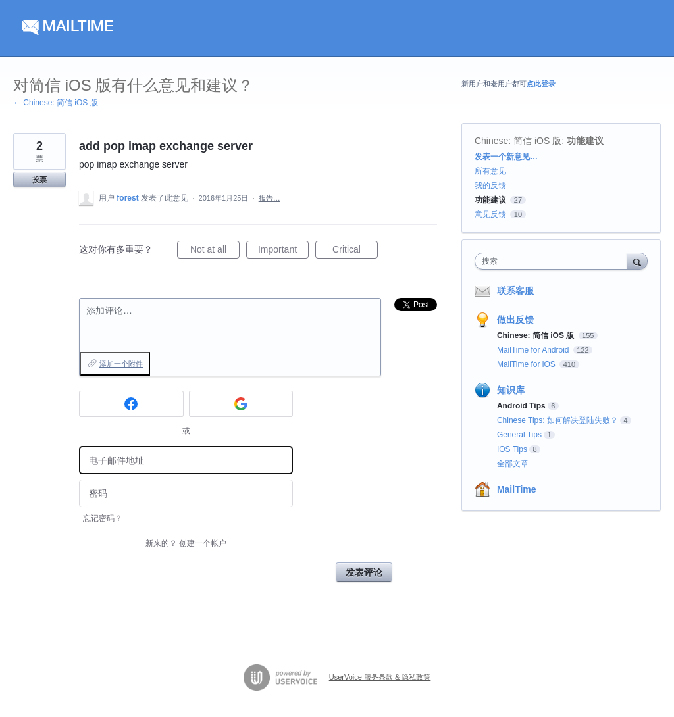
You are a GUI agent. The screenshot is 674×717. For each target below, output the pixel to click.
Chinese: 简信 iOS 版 (518, 141)
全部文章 (513, 463)
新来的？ (185, 543)
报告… (269, 198)
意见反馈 (490, 214)
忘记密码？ (102, 518)
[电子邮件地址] (186, 460)
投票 (39, 180)
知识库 (511, 390)
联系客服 (515, 290)
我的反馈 (490, 185)
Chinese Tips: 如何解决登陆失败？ (557, 420)
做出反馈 (515, 319)
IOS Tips (512, 449)
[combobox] (554, 261)
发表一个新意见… (506, 156)
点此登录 (541, 83)
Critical (355, 251)
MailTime (516, 489)
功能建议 (585, 141)
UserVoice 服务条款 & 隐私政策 (380, 677)
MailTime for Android (534, 350)
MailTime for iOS (527, 364)
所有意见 (490, 171)
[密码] (186, 494)
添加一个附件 (121, 364)
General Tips (519, 434)
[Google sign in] (241, 404)
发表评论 (364, 572)
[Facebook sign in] (131, 404)
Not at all (215, 251)
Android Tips (521, 405)
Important (283, 251)
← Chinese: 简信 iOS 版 (55, 102)
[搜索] (637, 261)
